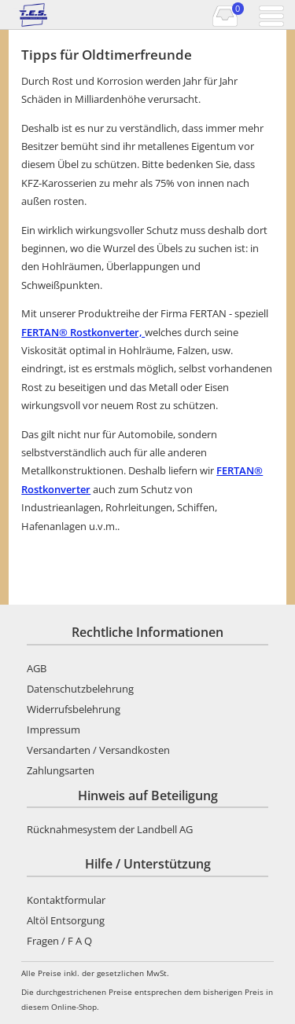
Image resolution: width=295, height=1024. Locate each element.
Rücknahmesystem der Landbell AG (110, 829)
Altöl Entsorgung (66, 920)
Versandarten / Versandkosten (98, 750)
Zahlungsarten (60, 770)
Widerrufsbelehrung (73, 709)
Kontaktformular (66, 900)
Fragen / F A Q (59, 941)
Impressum (53, 729)
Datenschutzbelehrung (80, 689)
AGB (36, 668)
